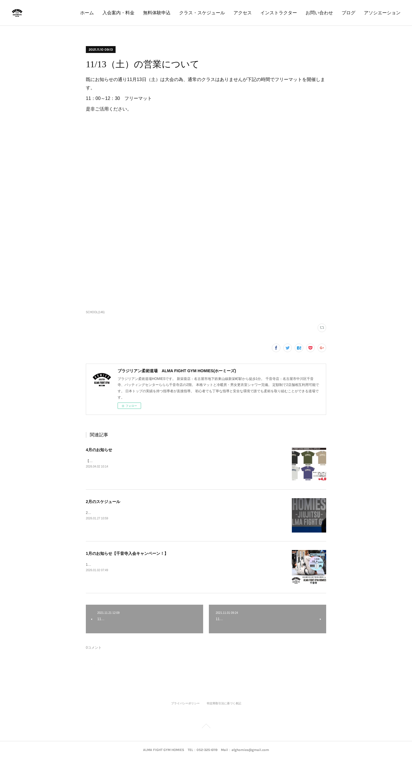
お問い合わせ (319, 12)
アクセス (242, 12)
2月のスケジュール (103, 501)
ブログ (348, 12)
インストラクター (278, 12)
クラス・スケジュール (202, 12)
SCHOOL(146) (95, 312)
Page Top (206, 727)
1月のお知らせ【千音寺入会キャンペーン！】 (127, 553)
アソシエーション (382, 12)
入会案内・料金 (118, 12)
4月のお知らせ (99, 449)
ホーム (87, 12)
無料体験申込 (157, 12)
